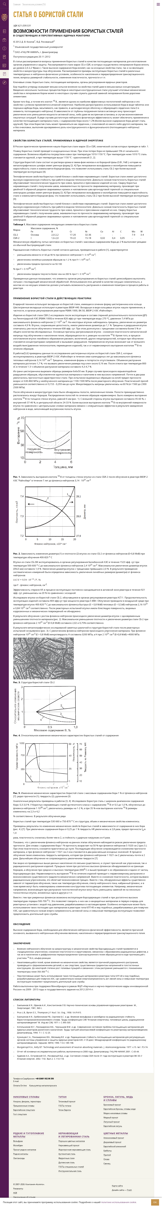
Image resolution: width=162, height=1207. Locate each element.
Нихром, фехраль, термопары (27, 1101)
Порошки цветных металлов (71, 1141)
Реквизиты (18, 1188)
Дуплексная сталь (66, 1162)
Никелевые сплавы (26, 1096)
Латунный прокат (112, 1121)
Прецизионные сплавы (23, 1105)
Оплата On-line (20, 1085)
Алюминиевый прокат (114, 1138)
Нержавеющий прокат (68, 1145)
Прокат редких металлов (24, 1149)
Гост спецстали (20, 1114)
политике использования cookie (118, 1202)
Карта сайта (117, 1185)
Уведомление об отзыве (24, 1197)
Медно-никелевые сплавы (115, 1113)
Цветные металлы (116, 1133)
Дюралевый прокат (112, 1142)
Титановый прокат (66, 1101)
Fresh (129, 1190)
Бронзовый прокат (112, 1104)
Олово (106, 1159)
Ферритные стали (66, 1158)
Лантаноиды (19, 1158)
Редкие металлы (20, 1154)
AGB (15, 1193)
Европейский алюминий (115, 1146)
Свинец (107, 1163)
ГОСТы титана (64, 1105)
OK (155, 1202)
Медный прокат (111, 1117)
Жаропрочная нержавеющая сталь (74, 1149)
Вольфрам (18, 1141)
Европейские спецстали (24, 1110)
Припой (107, 1155)
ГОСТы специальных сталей (71, 1166)
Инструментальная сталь (70, 1171)
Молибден (18, 1145)
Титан (62, 1096)
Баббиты (108, 1150)
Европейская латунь (113, 1126)
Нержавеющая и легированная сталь (74, 1135)
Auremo (4, 17)
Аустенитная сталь (66, 1154)
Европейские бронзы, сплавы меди (120, 1109)
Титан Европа (64, 1110)
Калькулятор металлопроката (43, 1085)
